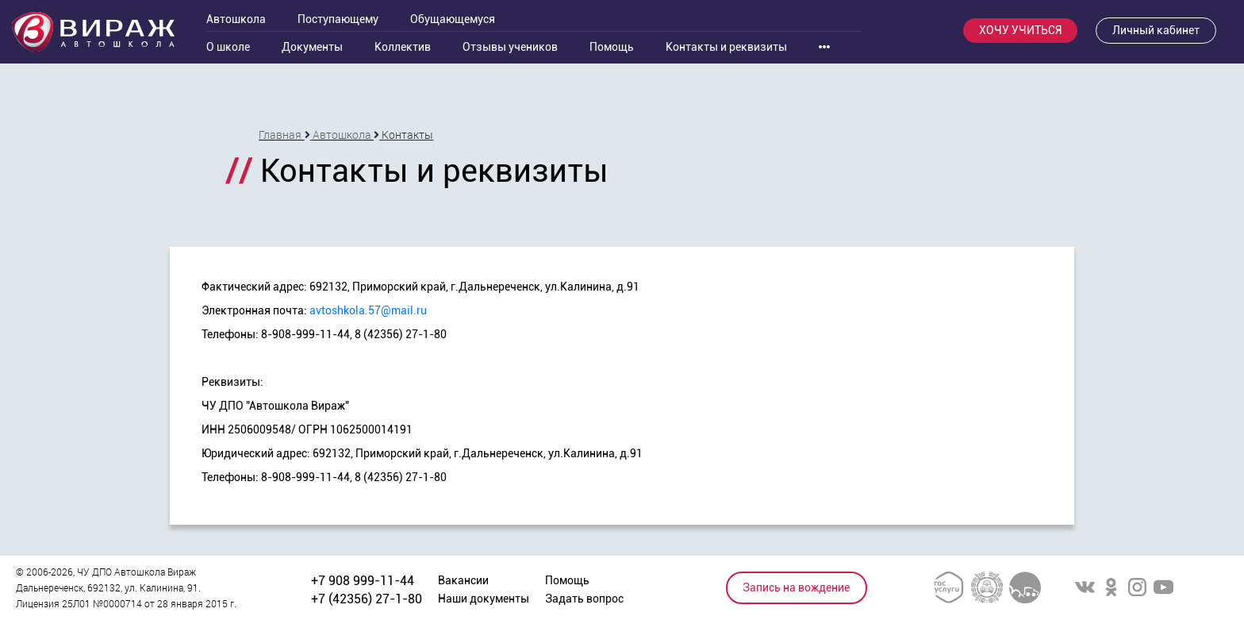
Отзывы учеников (510, 46)
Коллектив (402, 46)
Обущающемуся (452, 19)
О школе (228, 46)
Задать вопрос (584, 598)
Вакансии (463, 580)
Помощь (611, 46)
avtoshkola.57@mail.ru (368, 310)
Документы (312, 46)
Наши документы (483, 598)
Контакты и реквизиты (726, 46)
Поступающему (338, 19)
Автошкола (236, 19)
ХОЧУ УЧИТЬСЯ (1020, 30)
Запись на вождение (796, 587)
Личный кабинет (1156, 30)
